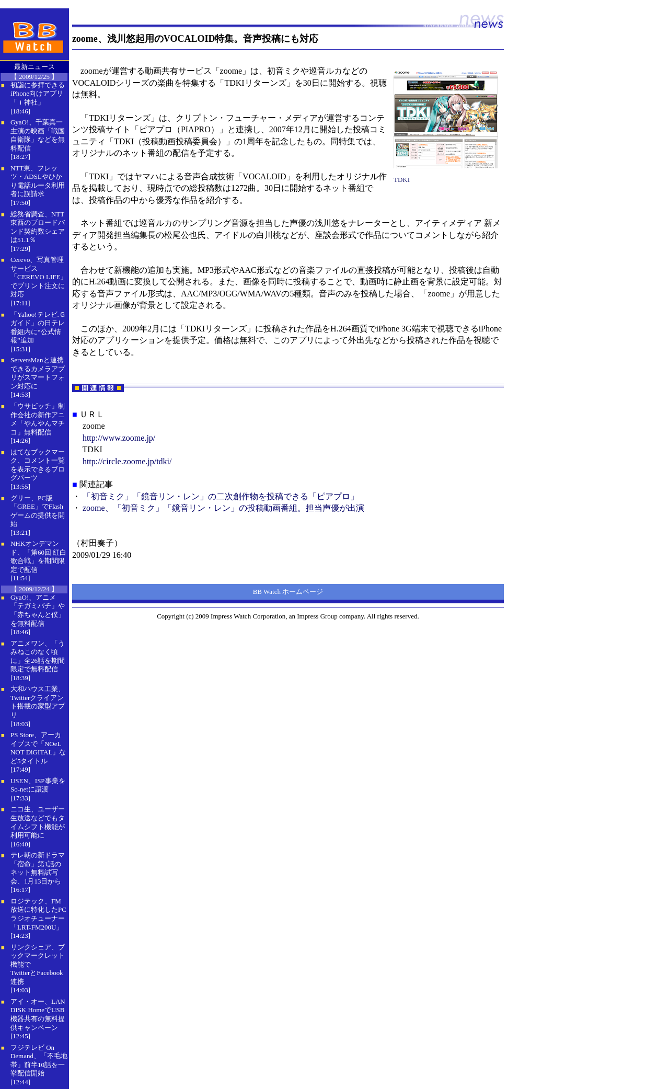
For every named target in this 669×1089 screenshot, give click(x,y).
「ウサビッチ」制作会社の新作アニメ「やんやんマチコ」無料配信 (37, 419)
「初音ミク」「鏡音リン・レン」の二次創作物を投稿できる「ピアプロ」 (221, 496)
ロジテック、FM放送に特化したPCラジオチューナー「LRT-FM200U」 (38, 914)
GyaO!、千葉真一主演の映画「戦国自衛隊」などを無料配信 (37, 135)
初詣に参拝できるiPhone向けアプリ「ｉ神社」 (37, 93)
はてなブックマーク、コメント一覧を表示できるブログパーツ (37, 465)
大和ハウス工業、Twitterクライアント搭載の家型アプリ (37, 702)
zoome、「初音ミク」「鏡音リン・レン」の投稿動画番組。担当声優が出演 (223, 507)
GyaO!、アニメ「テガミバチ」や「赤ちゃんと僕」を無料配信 (37, 610)
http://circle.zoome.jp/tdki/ (127, 461)
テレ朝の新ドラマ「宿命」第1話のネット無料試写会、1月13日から (37, 868)
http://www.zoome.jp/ (119, 437)
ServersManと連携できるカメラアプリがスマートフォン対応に (37, 373)
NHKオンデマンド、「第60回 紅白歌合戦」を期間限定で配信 (38, 557)
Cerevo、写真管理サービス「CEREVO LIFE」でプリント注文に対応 (38, 277)
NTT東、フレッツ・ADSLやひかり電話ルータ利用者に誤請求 (37, 181)
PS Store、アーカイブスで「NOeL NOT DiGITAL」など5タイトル (38, 748)
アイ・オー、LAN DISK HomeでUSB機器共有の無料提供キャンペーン (37, 1014)
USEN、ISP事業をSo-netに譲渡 (37, 785)
